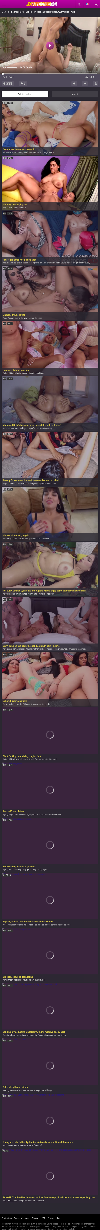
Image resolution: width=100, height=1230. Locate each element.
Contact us (7, 1218)
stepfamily (32, 1035)
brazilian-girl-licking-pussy (79, 263)
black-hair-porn (55, 814)
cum (64, 1035)
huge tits (46, 704)
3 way (24, 318)
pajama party (23, 373)
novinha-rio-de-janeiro (13, 263)
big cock (34, 483)
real (5, 925)
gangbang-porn (10, 814)
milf (40, 1145)
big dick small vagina (19, 759)
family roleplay (10, 1035)
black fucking (35, 759)
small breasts (19, 649)
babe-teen (28, 263)
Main (4, 12)
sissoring (17, 869)
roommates (22, 594)
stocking (18, 980)
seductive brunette (60, 649)
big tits (7, 208)
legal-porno (31, 814)
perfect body (35, 428)
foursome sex (24, 483)
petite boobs (45, 483)
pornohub (26, 152)
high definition (10, 483)
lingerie (43, 594)
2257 (42, 1218)
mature (23, 208)
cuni (32, 373)
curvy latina (33, 594)
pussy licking (14, 318)
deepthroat (39, 1090)
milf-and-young (59, 263)
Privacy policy (54, 1218)
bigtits (12, 373)
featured (53, 759)
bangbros (23, 1201)
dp (5, 1201)
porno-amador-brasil (43, 263)
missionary (47, 428)
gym (46, 869)
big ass (39, 318)
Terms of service (22, 1218)
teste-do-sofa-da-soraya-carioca (43, 925)
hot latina (8, 1145)
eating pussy (9, 1090)
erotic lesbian (9, 594)
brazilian (12, 925)
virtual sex (23, 539)
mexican (17, 428)
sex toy (51, 594)
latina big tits (16, 704)
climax (31, 318)
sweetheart (8, 980)
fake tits (35, 152)
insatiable (22, 1035)
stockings (39, 373)
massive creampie (78, 649)
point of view (34, 539)
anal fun (33, 1145)
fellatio (19, 1090)
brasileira (8, 428)
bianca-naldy (23, 925)
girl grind (7, 869)
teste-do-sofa (64, 925)
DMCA (35, 1218)
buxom (7, 704)
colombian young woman (49, 1035)
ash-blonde (28, 1090)
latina (6, 373)
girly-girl (26, 869)
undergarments (47, 152)
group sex (8, 649)
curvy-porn (42, 814)
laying (41, 980)
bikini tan (34, 980)
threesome (8, 152)
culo (5, 318)
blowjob (49, 1090)
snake (45, 759)
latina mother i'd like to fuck (39, 649)
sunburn (31, 1201)
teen (15, 1145)
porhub (18, 152)
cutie (26, 980)
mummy (14, 208)
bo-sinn (22, 814)
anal (54, 483)
